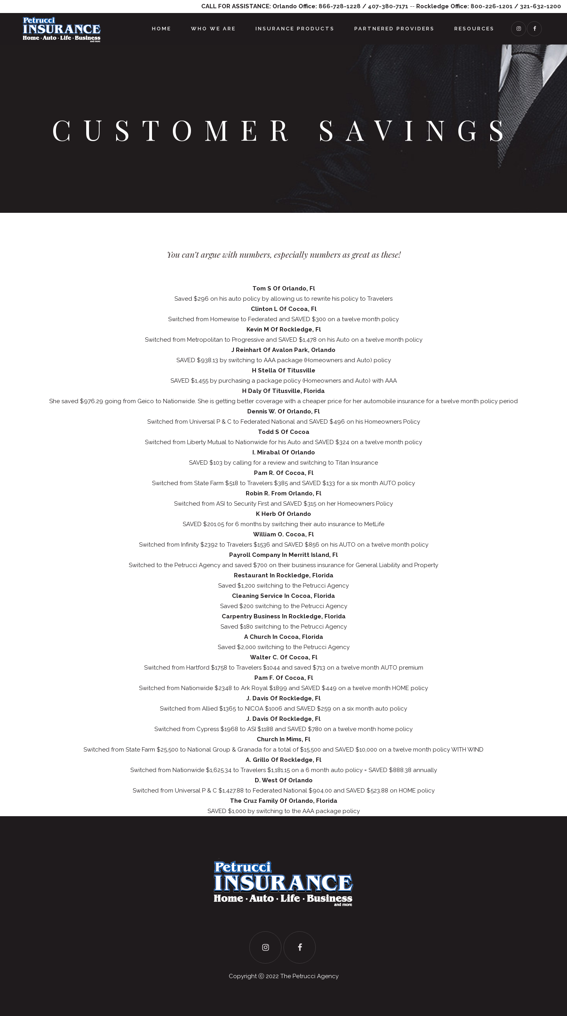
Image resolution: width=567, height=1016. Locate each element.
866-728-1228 (340, 6)
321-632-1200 (540, 6)
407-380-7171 (388, 6)
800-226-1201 (492, 6)
